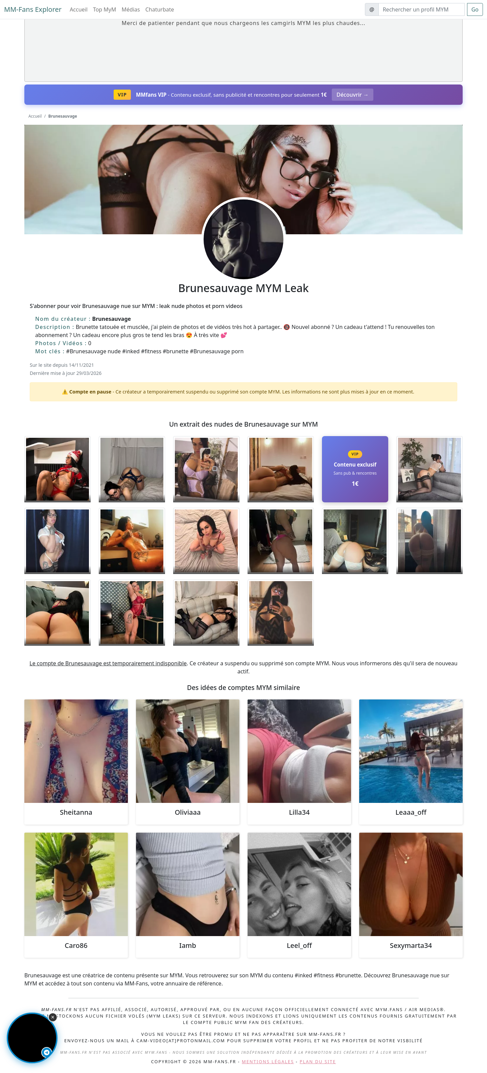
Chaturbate (159, 9)
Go (475, 9)
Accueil (79, 9)
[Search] (421, 9)
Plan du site (318, 1061)
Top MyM (104, 9)
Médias (131, 9)
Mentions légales (268, 1061)
